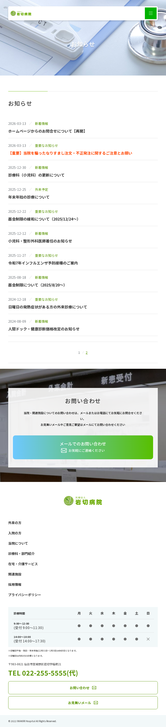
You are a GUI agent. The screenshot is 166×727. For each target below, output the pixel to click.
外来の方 (14, 522)
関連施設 (14, 574)
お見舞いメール (79, 702)
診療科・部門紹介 (21, 553)
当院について (18, 543)
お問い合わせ (79, 687)
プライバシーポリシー (24, 594)
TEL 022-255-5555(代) (43, 672)
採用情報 (14, 584)
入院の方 (14, 533)
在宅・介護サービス (23, 563)
